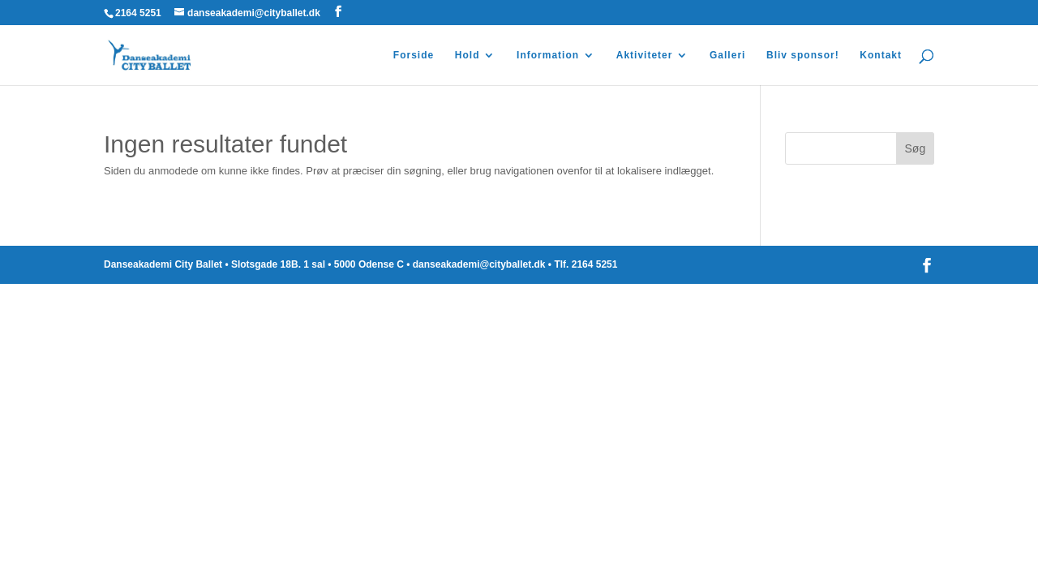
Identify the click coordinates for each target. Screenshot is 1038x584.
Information (548, 55)
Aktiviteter (644, 55)
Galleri (727, 55)
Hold (467, 55)
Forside (413, 55)
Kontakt (881, 55)
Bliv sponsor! (802, 55)
